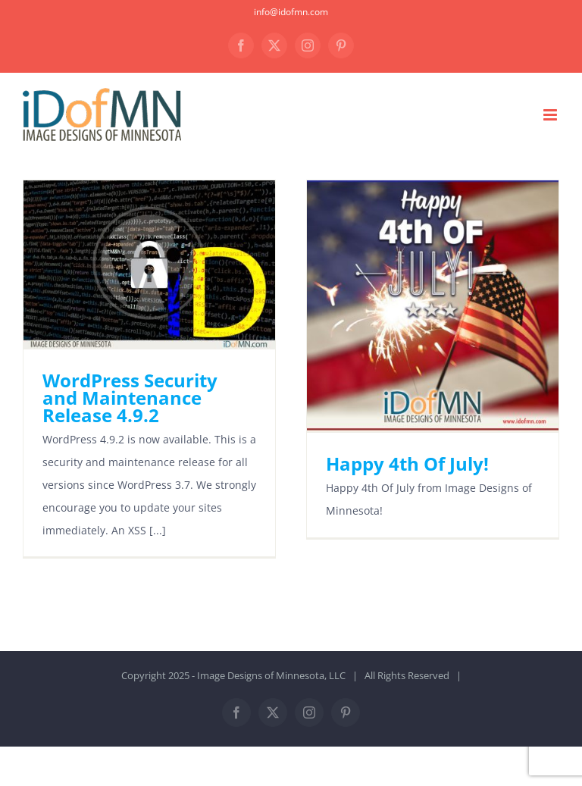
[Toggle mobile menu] (551, 115)
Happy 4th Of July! (407, 463)
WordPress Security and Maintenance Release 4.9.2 (129, 397)
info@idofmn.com (291, 11)
